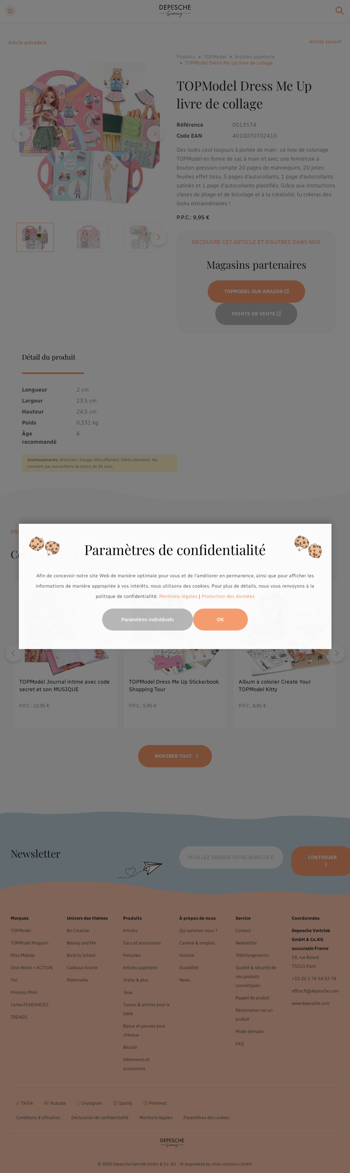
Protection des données (228, 596)
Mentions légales (178, 596)
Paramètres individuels (147, 620)
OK (220, 620)
